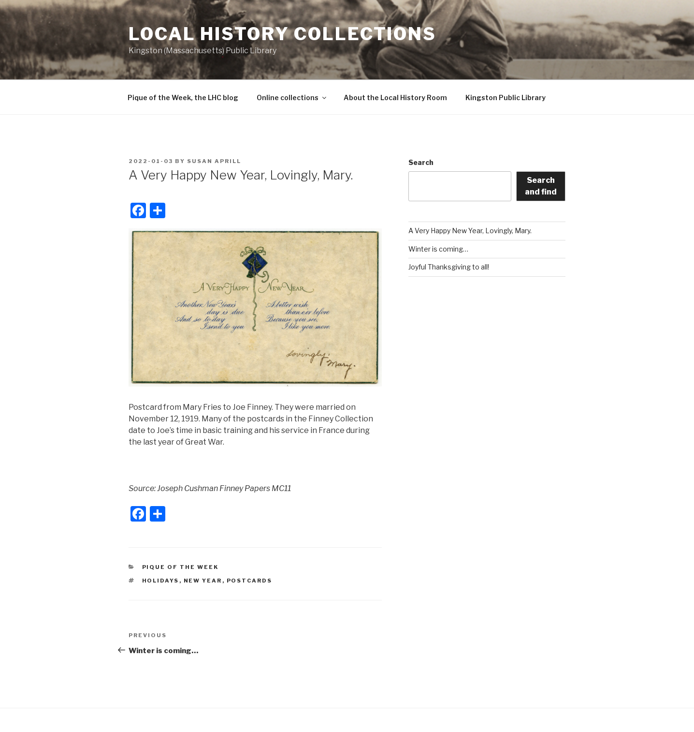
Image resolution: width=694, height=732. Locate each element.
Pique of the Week (180, 567)
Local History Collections (282, 34)
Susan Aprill (214, 161)
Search (421, 162)
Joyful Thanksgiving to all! (448, 267)
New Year (203, 580)
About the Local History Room (395, 97)
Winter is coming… (438, 249)
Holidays (160, 580)
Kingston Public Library (505, 97)
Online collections (292, 97)
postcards (250, 580)
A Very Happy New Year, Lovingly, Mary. (470, 230)
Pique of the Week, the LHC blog (183, 97)
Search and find (541, 186)
